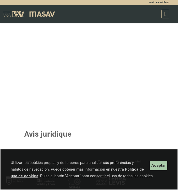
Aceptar (158, 165)
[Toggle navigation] (165, 14)
